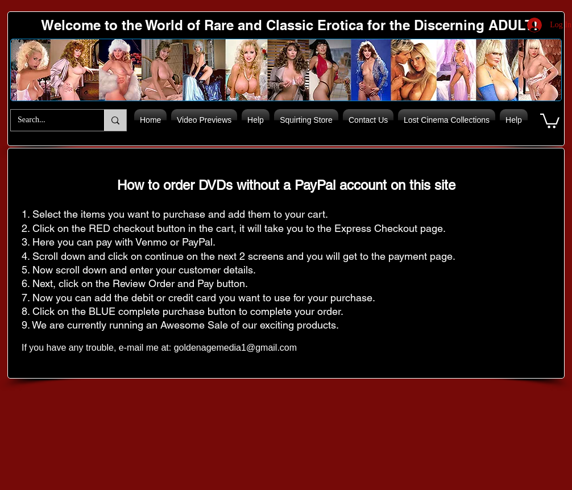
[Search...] (49, 120)
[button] (549, 120)
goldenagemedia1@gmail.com (235, 347)
